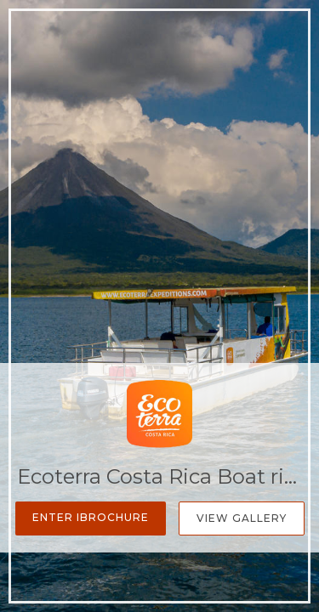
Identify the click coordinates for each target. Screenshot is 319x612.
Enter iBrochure (90, 517)
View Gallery (242, 518)
